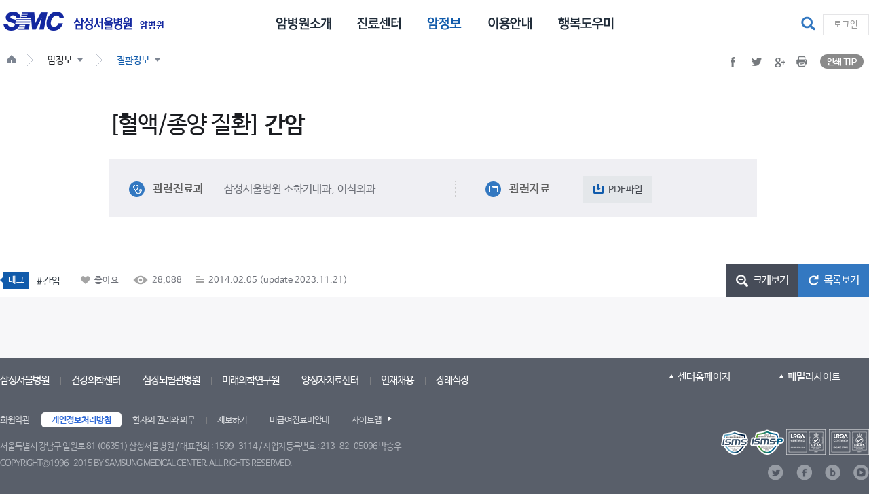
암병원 (152, 25)
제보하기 (232, 420)
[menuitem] (303, 22)
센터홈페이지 (704, 377)
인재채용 (397, 380)
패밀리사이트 (814, 377)
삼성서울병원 (24, 380)
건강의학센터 (95, 380)
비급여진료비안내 (299, 420)
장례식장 (452, 380)
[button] (810, 24)
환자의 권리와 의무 (163, 420)
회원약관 (15, 420)
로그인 (846, 25)
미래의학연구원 (250, 380)
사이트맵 (367, 420)
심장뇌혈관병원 (171, 380)
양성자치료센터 (329, 380)
